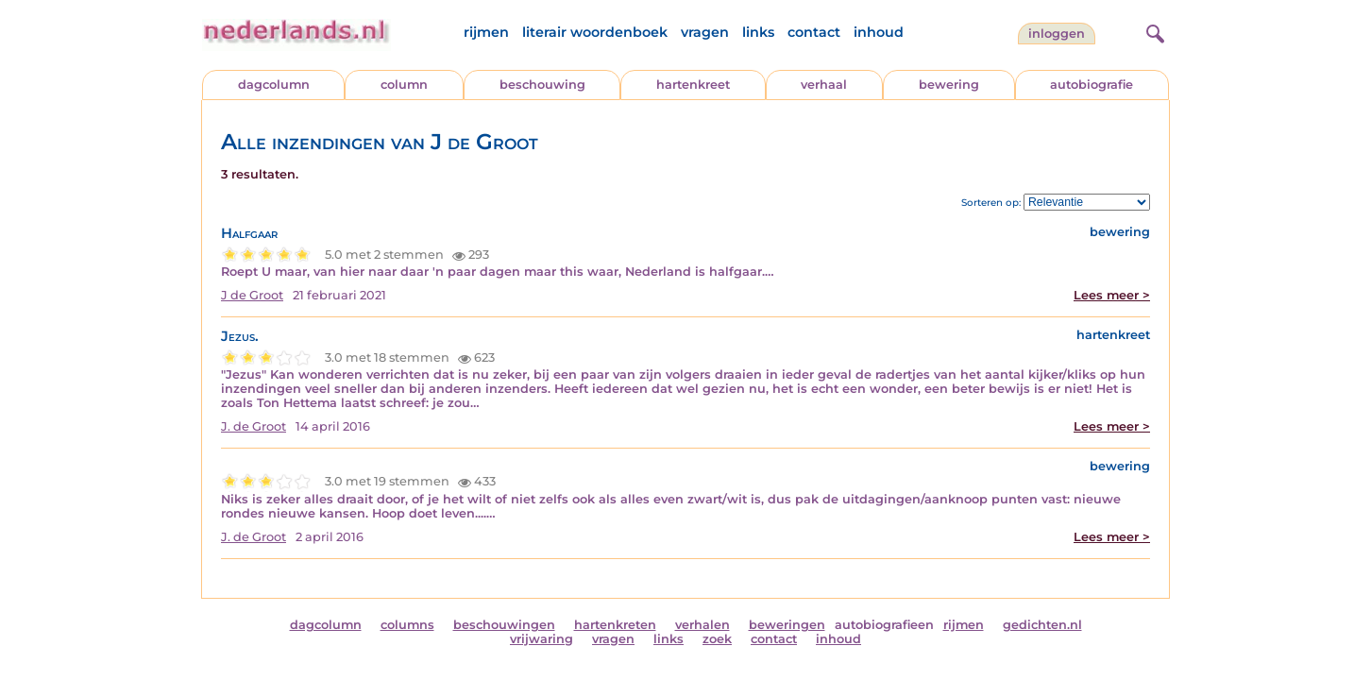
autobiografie (1091, 84)
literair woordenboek (595, 32)
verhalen (702, 625)
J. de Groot (253, 426)
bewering (949, 84)
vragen (705, 32)
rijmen (486, 32)
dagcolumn (274, 84)
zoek (717, 639)
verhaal (824, 84)
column (404, 84)
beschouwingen (504, 625)
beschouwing (542, 84)
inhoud (879, 32)
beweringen (787, 625)
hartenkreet (693, 84)
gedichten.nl (1042, 625)
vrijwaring (541, 639)
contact (813, 32)
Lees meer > (1112, 295)
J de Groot (252, 295)
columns (407, 625)
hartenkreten (615, 625)
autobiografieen (884, 625)
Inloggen (1056, 33)
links (758, 32)
